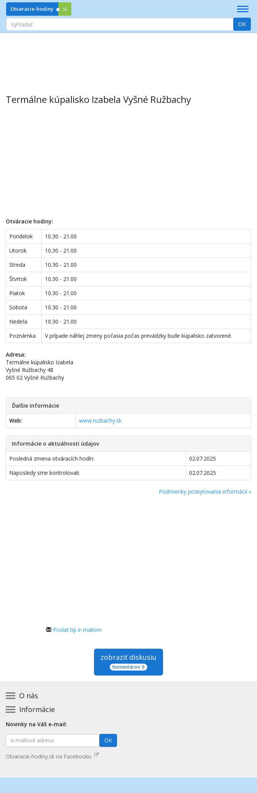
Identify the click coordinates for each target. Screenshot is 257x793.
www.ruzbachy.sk (100, 420)
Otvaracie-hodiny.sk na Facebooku (52, 756)
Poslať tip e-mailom (77, 629)
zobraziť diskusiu (128, 662)
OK (242, 24)
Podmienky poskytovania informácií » (205, 491)
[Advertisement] (128, 58)
